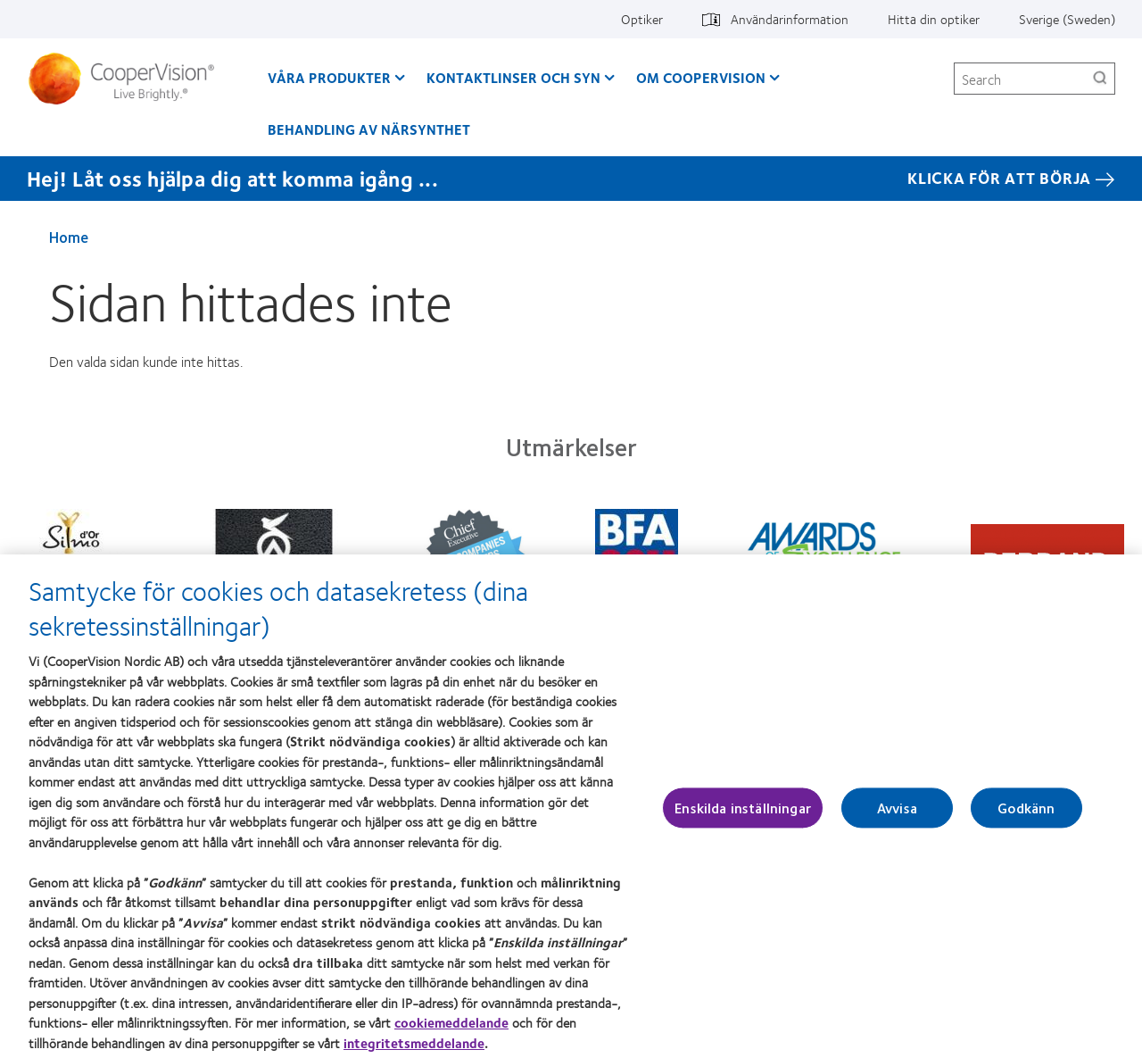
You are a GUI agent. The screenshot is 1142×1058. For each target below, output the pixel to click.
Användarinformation (789, 18)
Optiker (642, 18)
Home (68, 236)
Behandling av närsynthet (369, 129)
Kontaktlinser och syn (513, 77)
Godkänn (1026, 815)
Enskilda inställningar (742, 815)
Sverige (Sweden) (1067, 18)
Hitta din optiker (934, 18)
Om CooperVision (700, 77)
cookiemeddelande (451, 1029)
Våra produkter (329, 77)
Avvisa (897, 815)
